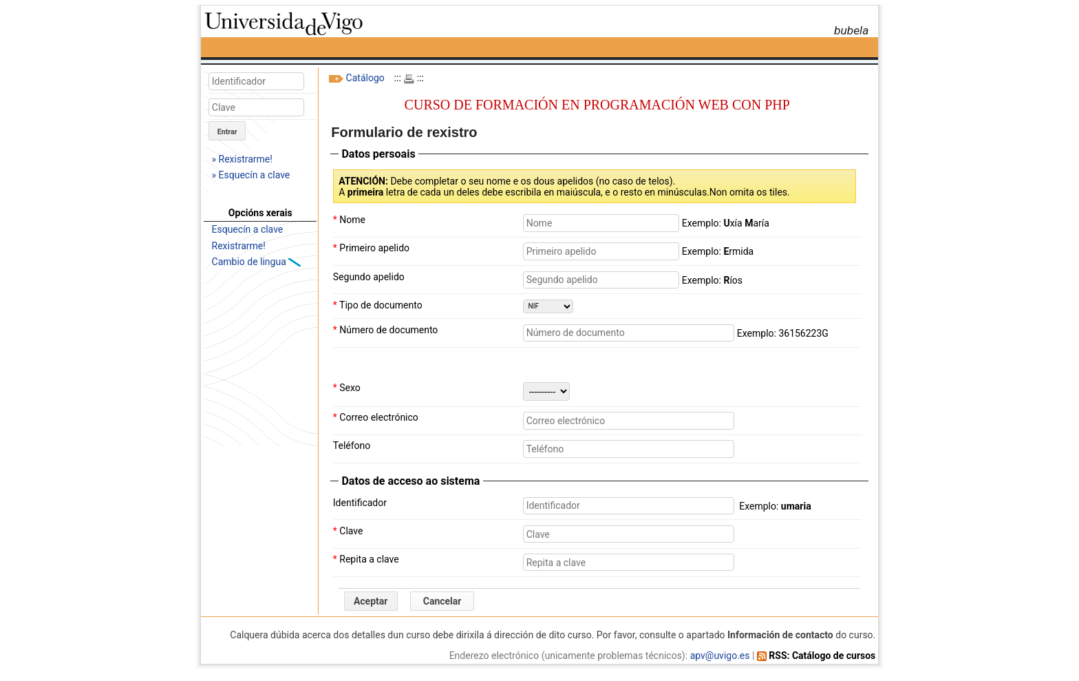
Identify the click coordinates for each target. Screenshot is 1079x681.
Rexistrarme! (239, 245)
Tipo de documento (378, 305)
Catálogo (365, 77)
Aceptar (371, 601)
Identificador (360, 502)
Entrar (227, 131)
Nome (349, 219)
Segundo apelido (369, 276)
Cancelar (442, 601)
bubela (851, 30)
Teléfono (352, 445)
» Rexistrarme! (242, 159)
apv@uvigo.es (720, 655)
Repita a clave (366, 559)
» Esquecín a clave (251, 174)
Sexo (347, 387)
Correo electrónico (375, 417)
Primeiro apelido (371, 247)
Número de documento (385, 329)
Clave (348, 530)
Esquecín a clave (248, 229)
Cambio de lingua (250, 261)
